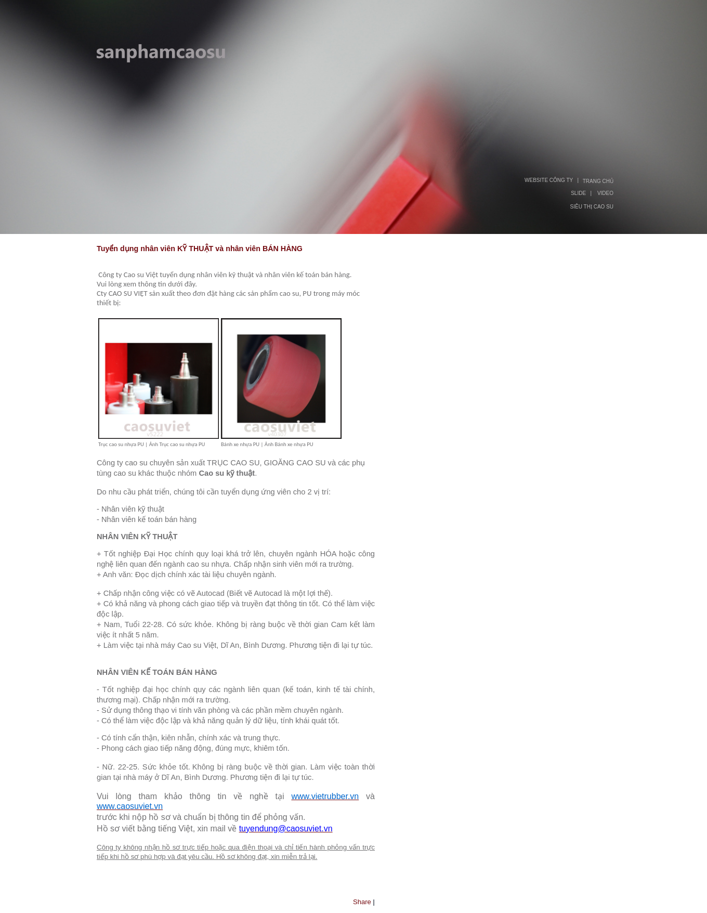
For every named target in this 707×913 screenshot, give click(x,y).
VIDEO (605, 193)
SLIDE (578, 193)
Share (362, 902)
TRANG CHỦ (598, 181)
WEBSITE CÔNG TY (549, 180)
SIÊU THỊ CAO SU (591, 207)
